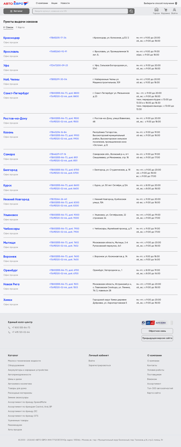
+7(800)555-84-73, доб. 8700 (64, 170)
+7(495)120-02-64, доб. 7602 (63, 246)
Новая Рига (11, 284)
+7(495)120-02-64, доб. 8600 (64, 189)
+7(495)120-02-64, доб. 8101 (63, 161)
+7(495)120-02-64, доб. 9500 (63, 122)
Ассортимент (154, 384)
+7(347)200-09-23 (58, 65)
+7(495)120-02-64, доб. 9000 (64, 218)
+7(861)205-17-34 (57, 38)
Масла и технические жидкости (24, 361)
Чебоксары (11, 228)
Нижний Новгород (16, 199)
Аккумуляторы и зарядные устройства (28, 370)
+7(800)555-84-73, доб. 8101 (63, 157)
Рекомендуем (15, 425)
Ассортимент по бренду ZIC (22, 411)
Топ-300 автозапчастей (160, 388)
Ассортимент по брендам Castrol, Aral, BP (30, 407)
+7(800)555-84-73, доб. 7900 (64, 229)
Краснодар (11, 38)
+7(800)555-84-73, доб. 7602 (64, 242)
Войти (92, 361)
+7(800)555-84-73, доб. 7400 (64, 256)
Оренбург (10, 270)
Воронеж (9, 256)
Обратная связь (157, 331)
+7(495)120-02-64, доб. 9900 (64, 139)
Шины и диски (15, 379)
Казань (8, 132)
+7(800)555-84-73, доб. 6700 (64, 270)
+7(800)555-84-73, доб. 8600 (64, 185)
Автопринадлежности (19, 375)
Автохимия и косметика (20, 384)
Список (8, 27)
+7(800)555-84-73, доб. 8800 (64, 93)
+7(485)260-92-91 (58, 51)
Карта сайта (154, 393)
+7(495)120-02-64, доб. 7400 (64, 260)
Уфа (6, 65)
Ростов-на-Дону (15, 118)
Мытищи (9, 242)
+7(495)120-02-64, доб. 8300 (64, 206)
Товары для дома (17, 388)
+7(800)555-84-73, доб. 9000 (64, 215)
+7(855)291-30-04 (58, 79)
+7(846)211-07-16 (57, 154)
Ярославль (11, 51)
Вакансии (152, 379)
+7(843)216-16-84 (58, 132)
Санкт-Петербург (16, 93)
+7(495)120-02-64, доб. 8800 (64, 96)
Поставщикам (154, 375)
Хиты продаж (15, 430)
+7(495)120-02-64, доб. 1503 (63, 287)
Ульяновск (10, 215)
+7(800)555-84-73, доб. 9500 (64, 118)
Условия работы (155, 370)
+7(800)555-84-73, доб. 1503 (63, 284)
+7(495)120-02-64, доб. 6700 (63, 273)
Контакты (152, 365)
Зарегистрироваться (100, 365)
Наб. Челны (11, 79)
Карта (20, 27)
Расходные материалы (20, 393)
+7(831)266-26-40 (58, 199)
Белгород (10, 170)
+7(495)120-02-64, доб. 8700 (64, 173)
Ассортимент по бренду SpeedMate (27, 402)
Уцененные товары (18, 420)
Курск (7, 185)
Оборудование (16, 365)
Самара (9, 154)
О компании (153, 361)
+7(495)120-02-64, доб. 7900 (64, 232)
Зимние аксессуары (18, 398)
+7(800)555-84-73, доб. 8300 (64, 202)
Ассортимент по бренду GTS (23, 416)
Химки (7, 300)
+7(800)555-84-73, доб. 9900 (64, 135)
